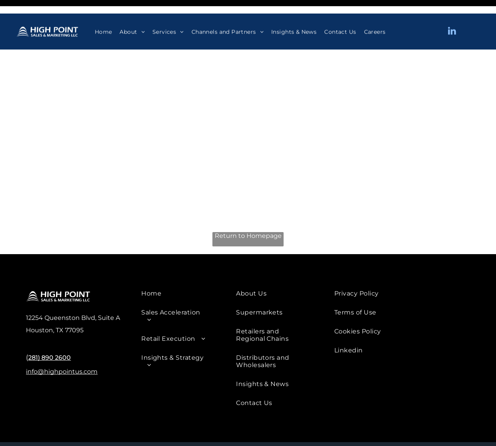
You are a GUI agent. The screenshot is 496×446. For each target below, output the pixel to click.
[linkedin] (452, 18)
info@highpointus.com (61, 352)
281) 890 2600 (49, 338)
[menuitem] (103, 18)
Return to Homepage (248, 216)
